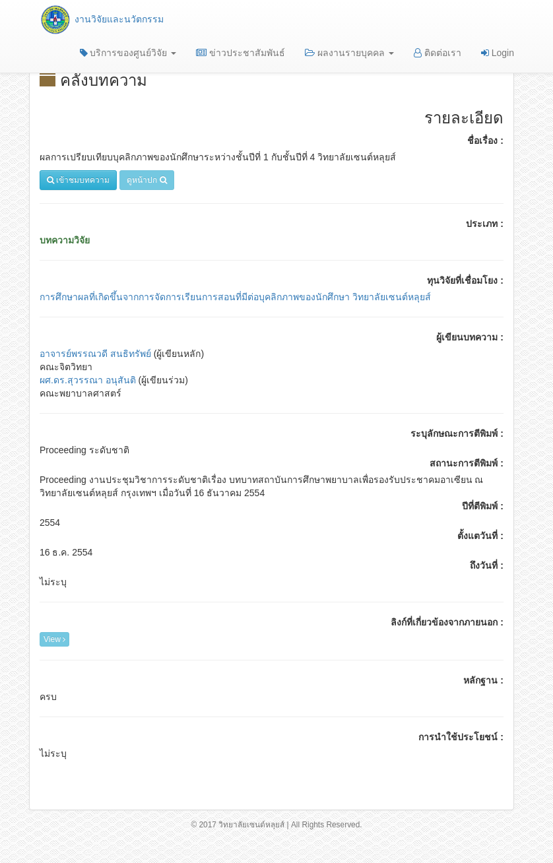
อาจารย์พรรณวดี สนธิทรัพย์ (97, 353)
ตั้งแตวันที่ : (480, 535)
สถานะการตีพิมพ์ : (467, 463)
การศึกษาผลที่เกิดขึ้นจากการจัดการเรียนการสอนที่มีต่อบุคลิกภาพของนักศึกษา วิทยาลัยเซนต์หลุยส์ (235, 297)
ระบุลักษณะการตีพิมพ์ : (457, 433)
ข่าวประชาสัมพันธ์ (240, 53)
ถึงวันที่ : (487, 565)
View (54, 639)
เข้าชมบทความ (78, 180)
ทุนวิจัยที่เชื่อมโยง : (465, 280)
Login (497, 53)
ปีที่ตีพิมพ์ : (483, 506)
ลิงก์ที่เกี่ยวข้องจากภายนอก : (447, 622)
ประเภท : (485, 223)
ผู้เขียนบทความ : (470, 337)
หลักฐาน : (483, 680)
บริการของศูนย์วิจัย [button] (128, 53)
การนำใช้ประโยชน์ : (461, 737)
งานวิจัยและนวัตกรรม (101, 19)
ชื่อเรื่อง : (485, 140)
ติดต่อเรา (437, 53)
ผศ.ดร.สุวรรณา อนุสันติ (88, 380)
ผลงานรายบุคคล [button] (349, 53)
